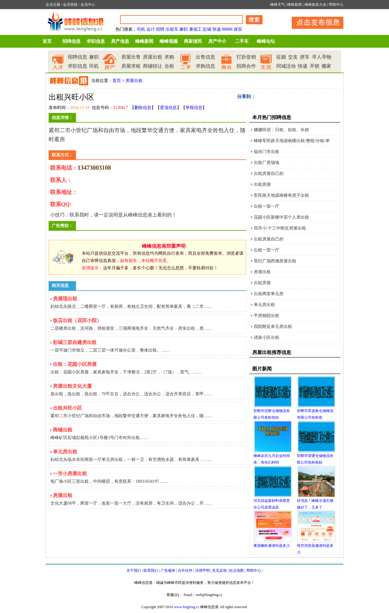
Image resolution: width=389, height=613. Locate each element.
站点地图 (236, 570)
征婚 (281, 57)
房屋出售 (131, 57)
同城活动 (286, 66)
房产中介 (217, 41)
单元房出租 (264, 304)
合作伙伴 (185, 570)
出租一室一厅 (266, 206)
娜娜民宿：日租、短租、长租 (281, 130)
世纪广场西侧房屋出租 (275, 261)
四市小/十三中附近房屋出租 (280, 228)
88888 (227, 29)
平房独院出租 (266, 315)
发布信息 (314, 22)
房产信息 (120, 41)
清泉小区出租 (266, 337)
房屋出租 (152, 57)
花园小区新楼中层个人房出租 (281, 217)
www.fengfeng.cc (187, 607)
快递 (216, 29)
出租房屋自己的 (269, 173)
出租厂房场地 (266, 162)
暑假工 (195, 29)
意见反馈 (219, 570)
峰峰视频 (169, 41)
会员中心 (88, 4)
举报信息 (193, 107)
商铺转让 (152, 66)
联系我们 (150, 570)
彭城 (207, 29)
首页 (47, 41)
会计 (150, 29)
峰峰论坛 (266, 41)
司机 (141, 29)
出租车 (172, 29)
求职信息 (96, 41)
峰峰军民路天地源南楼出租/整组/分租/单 (292, 140)
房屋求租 (131, 66)
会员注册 (53, 4)
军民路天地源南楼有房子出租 (281, 195)
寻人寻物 (321, 57)
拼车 (305, 57)
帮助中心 (336, 4)
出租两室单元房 (269, 293)
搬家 (326, 66)
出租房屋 (262, 184)
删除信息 (142, 107)
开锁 (314, 66)
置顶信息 (168, 107)
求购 (169, 57)
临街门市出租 (266, 151)
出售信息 (205, 57)
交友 (293, 57)
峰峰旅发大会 (315, 4)
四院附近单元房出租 (273, 326)
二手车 (242, 41)
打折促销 (246, 57)
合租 (169, 66)
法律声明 (202, 570)
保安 (238, 29)
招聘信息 (71, 41)
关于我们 (133, 570)
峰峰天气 (277, 4)
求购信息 (205, 66)
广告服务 (168, 570)
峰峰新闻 (294, 4)
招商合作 (246, 66)
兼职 (183, 29)
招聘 (160, 29)
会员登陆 (70, 4)
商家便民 (193, 41)
